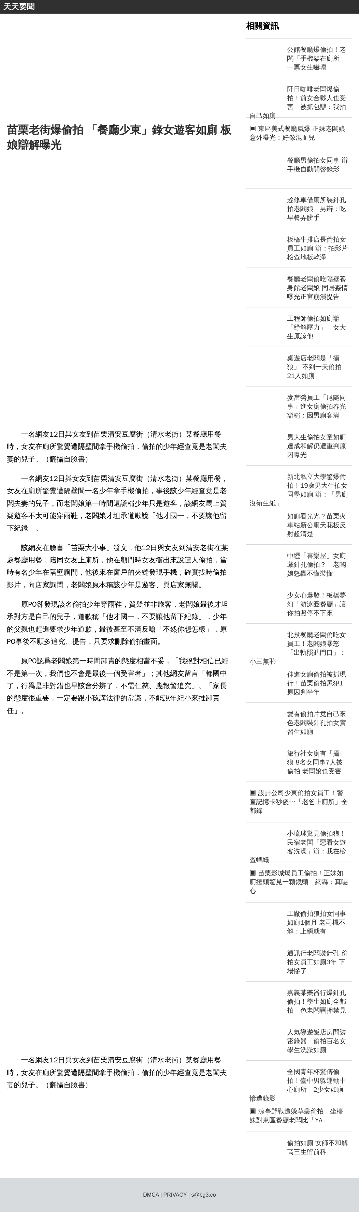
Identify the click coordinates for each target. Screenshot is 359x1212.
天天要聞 (19, 6)
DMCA (151, 1195)
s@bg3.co (203, 1195)
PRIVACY (175, 1195)
